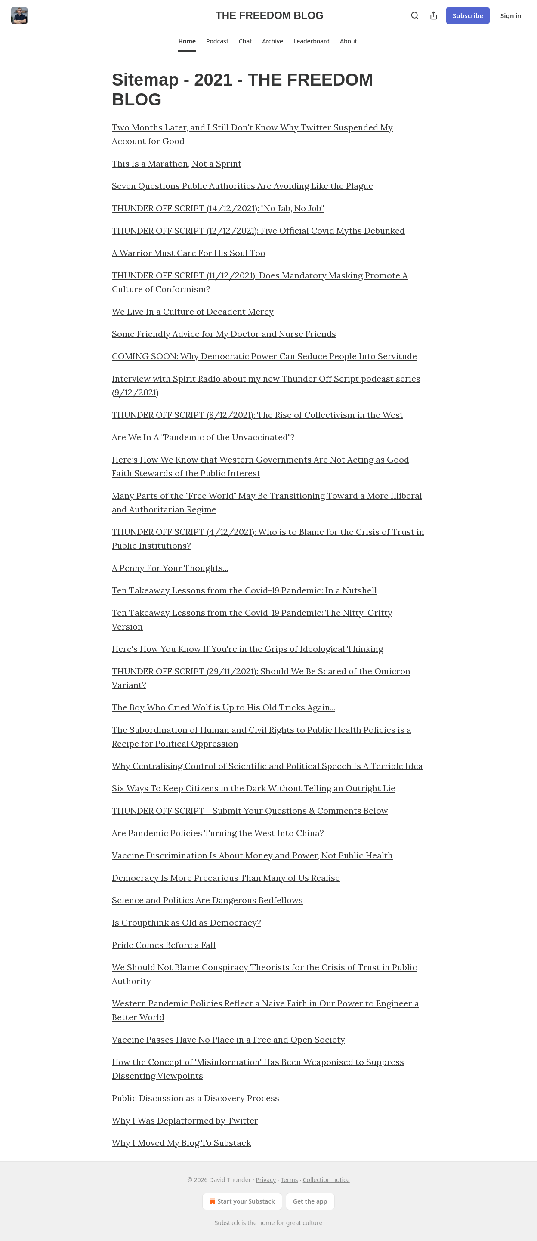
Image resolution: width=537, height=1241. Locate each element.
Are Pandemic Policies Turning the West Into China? (218, 832)
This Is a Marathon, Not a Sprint (176, 163)
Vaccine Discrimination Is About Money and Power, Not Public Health (252, 855)
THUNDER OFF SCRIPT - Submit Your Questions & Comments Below (250, 810)
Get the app (310, 1201)
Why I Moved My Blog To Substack (181, 1142)
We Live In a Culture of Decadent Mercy (193, 311)
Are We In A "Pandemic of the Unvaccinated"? (203, 437)
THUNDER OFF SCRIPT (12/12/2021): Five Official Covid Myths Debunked (258, 230)
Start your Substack (241, 1201)
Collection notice (326, 1180)
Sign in (511, 15)
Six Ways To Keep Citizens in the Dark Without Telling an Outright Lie (253, 788)
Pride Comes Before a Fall (164, 944)
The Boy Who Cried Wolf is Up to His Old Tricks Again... (223, 707)
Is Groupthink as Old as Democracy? (186, 922)
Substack (227, 1223)
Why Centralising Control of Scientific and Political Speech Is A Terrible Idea (267, 765)
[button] (187, 41)
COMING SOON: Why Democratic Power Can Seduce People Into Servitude (264, 356)
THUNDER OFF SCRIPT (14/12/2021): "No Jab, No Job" (218, 208)
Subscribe (468, 15)
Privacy (266, 1180)
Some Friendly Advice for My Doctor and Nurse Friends (224, 333)
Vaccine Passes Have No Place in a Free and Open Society (228, 1039)
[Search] (414, 15)
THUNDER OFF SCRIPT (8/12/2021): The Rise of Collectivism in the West (257, 414)
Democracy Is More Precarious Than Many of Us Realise (226, 877)
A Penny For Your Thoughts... (170, 567)
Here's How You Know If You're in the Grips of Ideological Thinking (247, 648)
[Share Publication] (433, 15)
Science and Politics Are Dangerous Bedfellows (207, 900)
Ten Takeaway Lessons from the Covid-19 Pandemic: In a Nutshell (244, 590)
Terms (289, 1180)
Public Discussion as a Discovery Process (195, 1098)
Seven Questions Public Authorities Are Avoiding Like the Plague (242, 185)
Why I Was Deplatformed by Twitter (185, 1120)
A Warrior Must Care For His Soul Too (188, 252)
